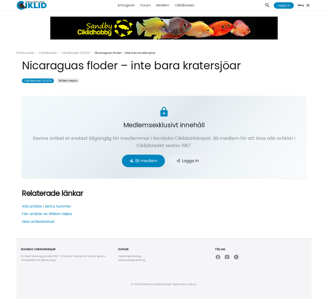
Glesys (193, 284)
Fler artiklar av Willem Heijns (47, 213)
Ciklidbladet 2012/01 (75, 53)
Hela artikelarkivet (38, 221)
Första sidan (25, 53)
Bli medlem (143, 161)
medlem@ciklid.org (129, 256)
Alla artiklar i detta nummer (46, 206)
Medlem (162, 5)
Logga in (284, 5)
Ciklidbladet (184, 5)
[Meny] (304, 5)
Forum (145, 5)
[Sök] (267, 5)
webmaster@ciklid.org (131, 260)
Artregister (126, 5)
